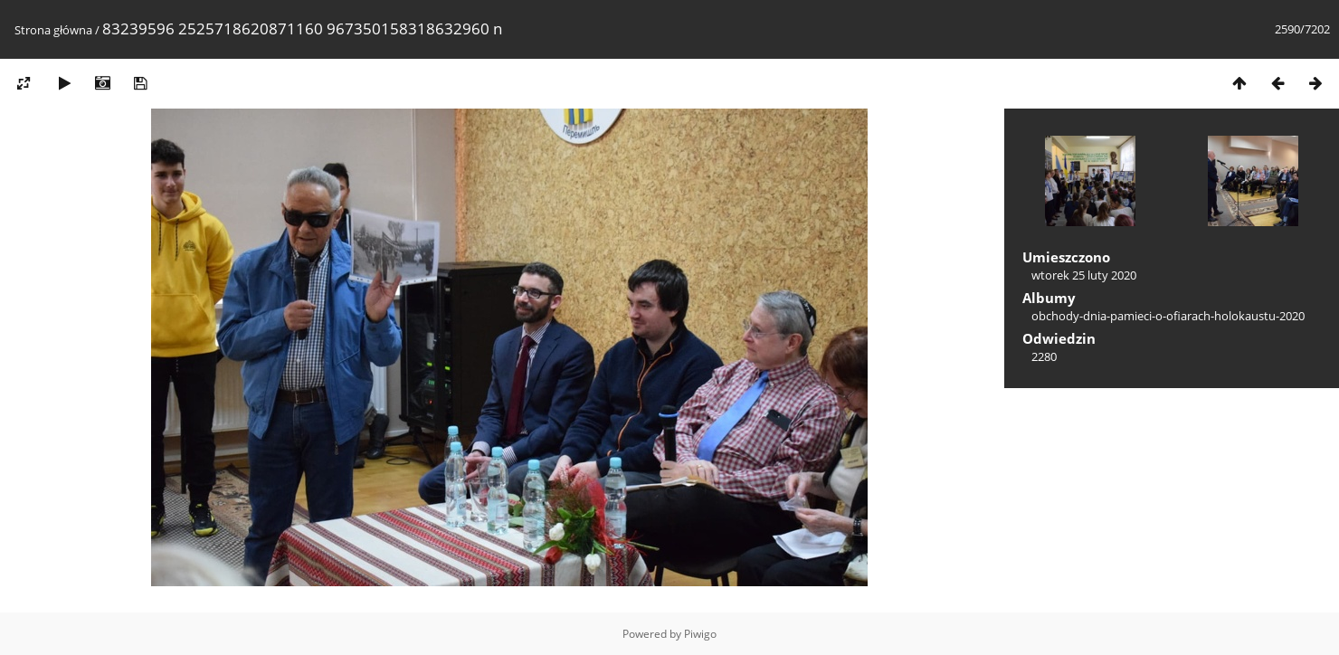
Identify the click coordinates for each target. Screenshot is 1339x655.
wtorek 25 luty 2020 (1083, 275)
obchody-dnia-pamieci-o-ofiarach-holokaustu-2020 (1168, 316)
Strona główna (53, 30)
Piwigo (700, 633)
